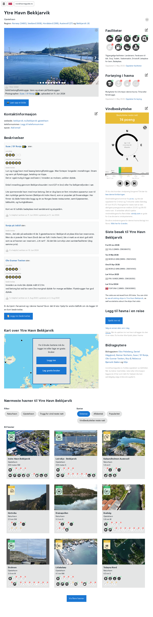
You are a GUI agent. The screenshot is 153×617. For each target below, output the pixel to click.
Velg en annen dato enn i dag (117, 328)
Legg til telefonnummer (32, 124)
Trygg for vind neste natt (51, 414)
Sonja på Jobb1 (13, 226)
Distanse (84, 414)
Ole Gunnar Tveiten (15, 261)
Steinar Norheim (124, 355)
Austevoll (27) (66, 23)
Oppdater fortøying (134, 99)
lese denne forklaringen (115, 194)
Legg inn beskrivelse (18, 316)
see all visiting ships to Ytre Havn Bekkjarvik (125, 298)
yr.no (131, 199)
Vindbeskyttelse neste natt (92, 421)
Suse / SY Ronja (27, 94)
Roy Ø (128, 359)
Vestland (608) (35, 23)
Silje (126, 362)
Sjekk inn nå (114, 321)
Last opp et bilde (16, 103)
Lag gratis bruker (51, 371)
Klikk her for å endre (119, 223)
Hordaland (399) (51, 23)
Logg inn (51, 360)
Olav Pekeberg (125, 352)
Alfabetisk (98, 414)
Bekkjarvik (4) (83, 23)
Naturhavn (12, 414)
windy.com (135, 213)
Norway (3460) (19, 23)
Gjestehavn (28, 414)
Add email (16, 128)
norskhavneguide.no (24, 4)
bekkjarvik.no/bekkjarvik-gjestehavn (31, 121)
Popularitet (114, 414)
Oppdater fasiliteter (134, 66)
